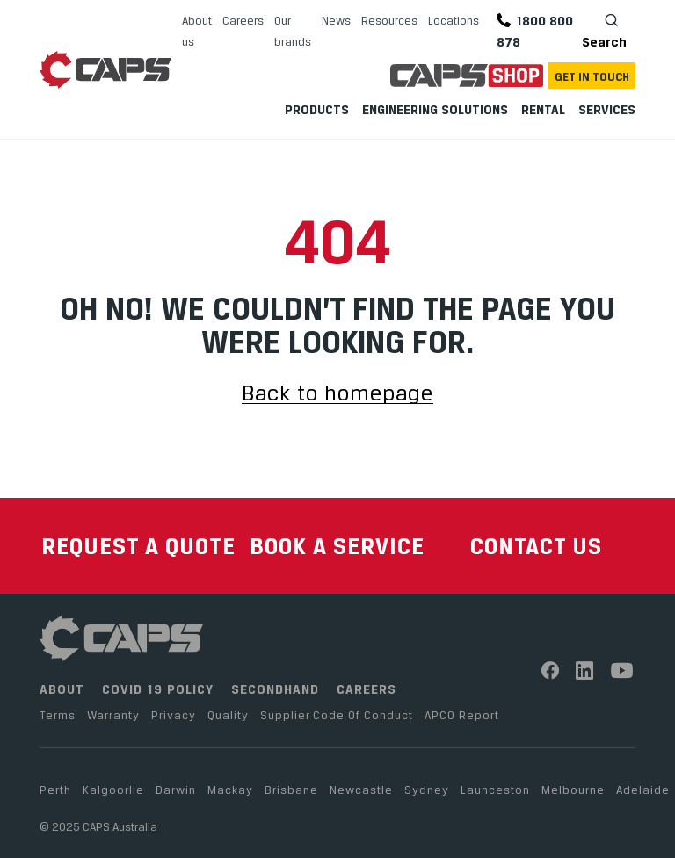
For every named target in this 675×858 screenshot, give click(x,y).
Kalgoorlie (113, 789)
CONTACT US (536, 545)
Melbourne (573, 789)
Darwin (176, 789)
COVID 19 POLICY (158, 689)
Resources (389, 20)
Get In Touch (592, 76)
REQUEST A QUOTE (138, 545)
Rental (543, 109)
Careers (243, 20)
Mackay (230, 789)
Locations (453, 20)
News (336, 20)
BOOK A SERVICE (337, 545)
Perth (55, 789)
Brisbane (291, 789)
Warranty (113, 715)
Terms (58, 715)
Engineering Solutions (435, 109)
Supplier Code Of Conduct (336, 715)
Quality (228, 715)
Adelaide (643, 789)
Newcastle (361, 789)
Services (606, 109)
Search (604, 30)
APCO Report (462, 715)
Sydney (426, 789)
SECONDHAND (275, 689)
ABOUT (62, 689)
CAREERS (366, 689)
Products (317, 109)
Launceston (495, 789)
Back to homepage (337, 394)
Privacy (173, 715)
